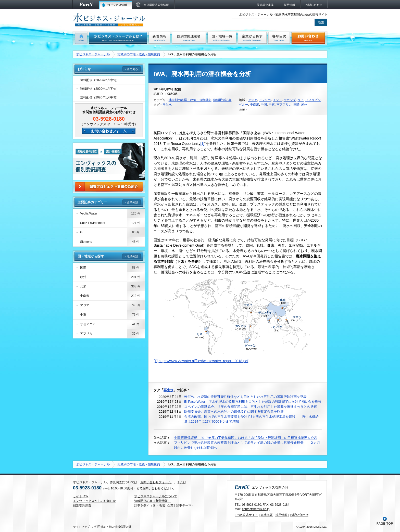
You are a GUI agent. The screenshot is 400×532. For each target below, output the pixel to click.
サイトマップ (81, 526)
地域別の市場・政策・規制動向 (138, 54)
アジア (252, 100)
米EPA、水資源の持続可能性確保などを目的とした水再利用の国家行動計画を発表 (245, 397)
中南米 (254, 104)
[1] (202, 144)
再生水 (167, 104)
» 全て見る (131, 69)
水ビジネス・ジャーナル (93, 54)
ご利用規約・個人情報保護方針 (111, 526)
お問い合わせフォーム (155, 482)
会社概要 (266, 515)
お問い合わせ (299, 515)
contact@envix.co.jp (256, 509)
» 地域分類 (131, 256)
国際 (296, 104)
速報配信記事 (222, 100)
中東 (272, 104)
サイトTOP (80, 496)
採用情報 (281, 515)
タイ (300, 100)
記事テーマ (183, 505)
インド (277, 100)
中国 (264, 104)
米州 (304, 104)
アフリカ (265, 100)
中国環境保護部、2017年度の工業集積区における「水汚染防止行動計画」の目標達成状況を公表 (245, 438)
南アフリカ (284, 104)
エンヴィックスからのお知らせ (94, 501)
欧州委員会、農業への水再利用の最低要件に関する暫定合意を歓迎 (234, 411)
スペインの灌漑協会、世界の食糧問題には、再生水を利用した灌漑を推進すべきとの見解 (250, 407)
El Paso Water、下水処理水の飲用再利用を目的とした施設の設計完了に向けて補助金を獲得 (252, 401)
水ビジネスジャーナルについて (155, 496)
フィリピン (313, 100)
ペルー (243, 104)
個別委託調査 (82, 505)
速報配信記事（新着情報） (152, 501)
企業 (170, 505)
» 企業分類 (131, 202)
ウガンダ (290, 100)
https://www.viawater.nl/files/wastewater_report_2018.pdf (203, 361)
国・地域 (159, 505)
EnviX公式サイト (246, 515)
